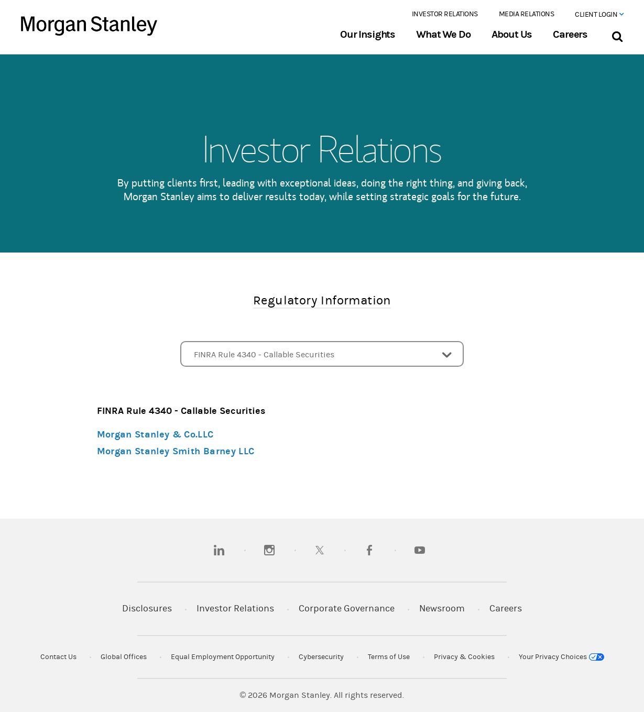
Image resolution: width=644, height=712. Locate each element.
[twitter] (319, 550)
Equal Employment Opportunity (223, 657)
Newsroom (442, 608)
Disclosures (147, 608)
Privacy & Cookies (464, 657)
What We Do (443, 34)
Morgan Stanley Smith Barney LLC (176, 451)
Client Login (599, 14)
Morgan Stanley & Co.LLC (155, 434)
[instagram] (269, 550)
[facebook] (369, 550)
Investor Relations (445, 14)
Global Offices (124, 657)
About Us (512, 34)
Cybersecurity (321, 657)
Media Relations (526, 14)
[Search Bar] (617, 34)
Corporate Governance (347, 608)
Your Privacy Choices (561, 657)
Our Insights (367, 34)
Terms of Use (389, 657)
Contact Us (58, 657)
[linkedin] (219, 550)
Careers (570, 34)
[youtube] (419, 550)
